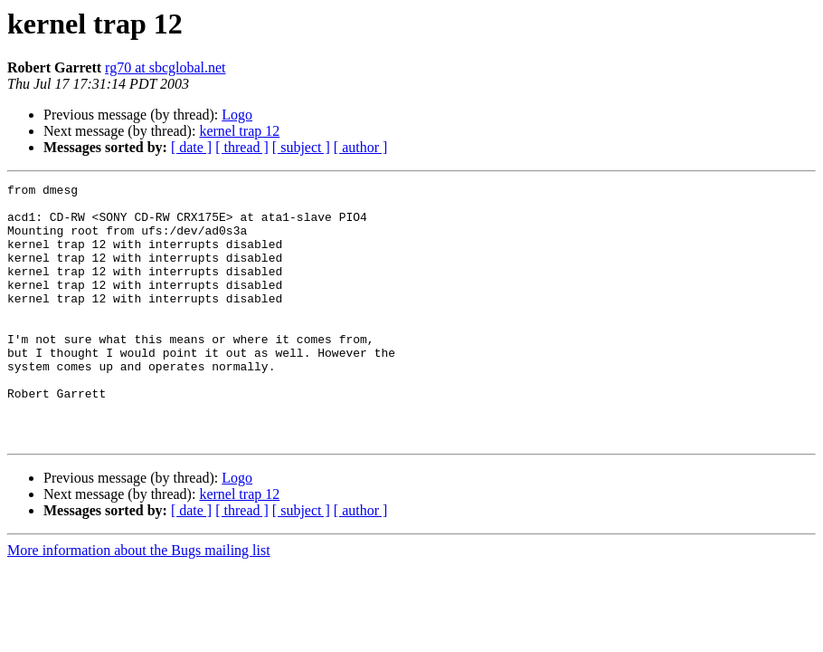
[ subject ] (301, 147)
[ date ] (191, 147)
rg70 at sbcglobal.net (165, 67)
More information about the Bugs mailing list (138, 601)
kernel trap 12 (239, 131)
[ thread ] (242, 147)
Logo (237, 114)
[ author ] (361, 147)
